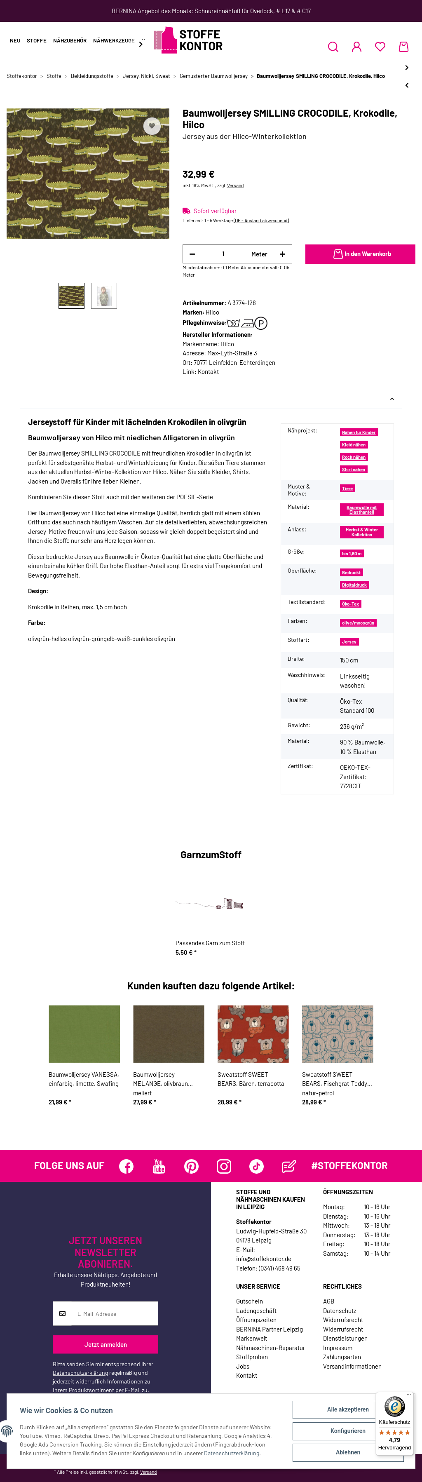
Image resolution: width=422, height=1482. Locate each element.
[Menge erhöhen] (282, 254)
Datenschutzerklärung (80, 1372)
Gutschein (249, 1301)
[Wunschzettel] (380, 47)
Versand (235, 185)
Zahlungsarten (342, 1356)
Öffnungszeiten (256, 1319)
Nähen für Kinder (358, 432)
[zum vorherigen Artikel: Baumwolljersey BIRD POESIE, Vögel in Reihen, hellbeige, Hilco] (407, 85)
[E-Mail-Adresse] (114, 1313)
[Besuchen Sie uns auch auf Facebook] (126, 1166)
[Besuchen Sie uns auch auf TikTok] (256, 1166)
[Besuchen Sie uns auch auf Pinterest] (191, 1166)
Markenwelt (251, 1338)
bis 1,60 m (351, 553)
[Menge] (223, 254)
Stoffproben (252, 1356)
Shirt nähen (353, 469)
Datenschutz (339, 1310)
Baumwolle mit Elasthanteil (362, 509)
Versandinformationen (352, 1366)
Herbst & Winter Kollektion (362, 532)
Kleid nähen (354, 444)
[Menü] (409, 1397)
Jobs (242, 1366)
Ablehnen (347, 1452)
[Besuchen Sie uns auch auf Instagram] (223, 1166)
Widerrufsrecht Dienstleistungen (345, 1333)
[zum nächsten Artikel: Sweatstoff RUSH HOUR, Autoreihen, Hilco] (407, 67)
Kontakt (208, 371)
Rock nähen (354, 457)
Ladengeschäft (256, 1310)
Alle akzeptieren (347, 1410)
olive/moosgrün (358, 622)
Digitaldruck (354, 584)
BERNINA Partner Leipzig (269, 1329)
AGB (328, 1301)
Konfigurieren (347, 1431)
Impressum (337, 1347)
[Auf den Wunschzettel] (152, 126)
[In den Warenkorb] (360, 254)
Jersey (349, 641)
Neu (15, 40)
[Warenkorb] (403, 47)
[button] (333, 47)
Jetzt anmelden (105, 1344)
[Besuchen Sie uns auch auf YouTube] (158, 1166)
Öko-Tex (350, 603)
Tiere (347, 488)
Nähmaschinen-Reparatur (270, 1347)
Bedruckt (351, 572)
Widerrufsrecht (343, 1319)
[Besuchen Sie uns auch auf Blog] (289, 1166)
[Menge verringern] (192, 254)
